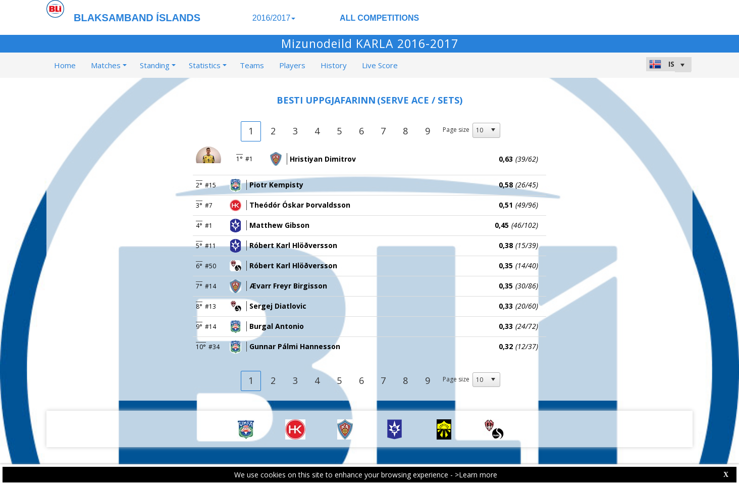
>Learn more (476, 474)
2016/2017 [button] (274, 18)
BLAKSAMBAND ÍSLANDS (137, 17)
